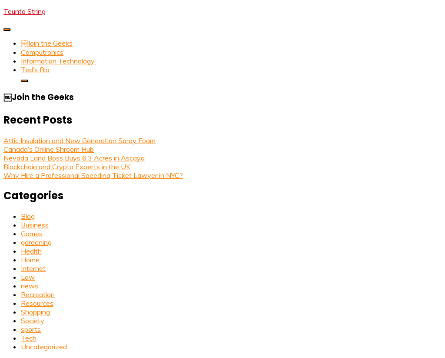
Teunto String (24, 11)
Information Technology (58, 61)
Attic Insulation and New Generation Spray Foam (79, 140)
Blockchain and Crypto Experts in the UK (66, 166)
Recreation (38, 294)
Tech (29, 338)
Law (28, 277)
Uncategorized (44, 346)
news (29, 285)
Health (31, 251)
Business (35, 225)
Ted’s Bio (35, 69)
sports (31, 329)
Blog (28, 216)
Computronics (42, 52)
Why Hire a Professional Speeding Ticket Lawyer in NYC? (93, 175)
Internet (33, 268)
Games (32, 233)
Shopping (35, 312)
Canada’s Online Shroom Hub (48, 149)
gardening (36, 242)
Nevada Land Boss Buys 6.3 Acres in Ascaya (74, 158)
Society (32, 320)
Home (30, 259)
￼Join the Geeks (47, 43)
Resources (37, 303)
